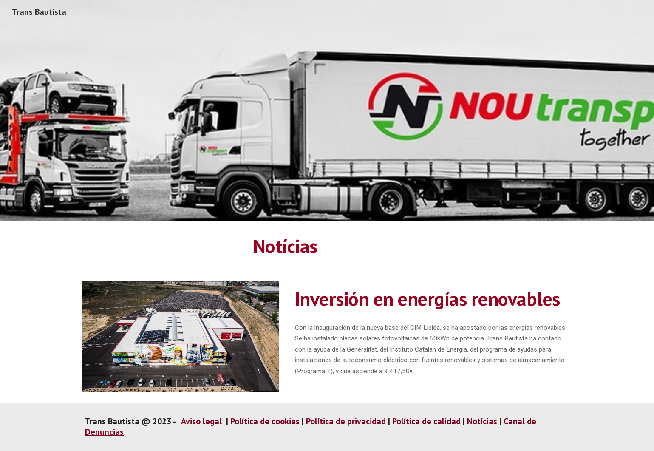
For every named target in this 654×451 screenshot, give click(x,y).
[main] (285, 246)
